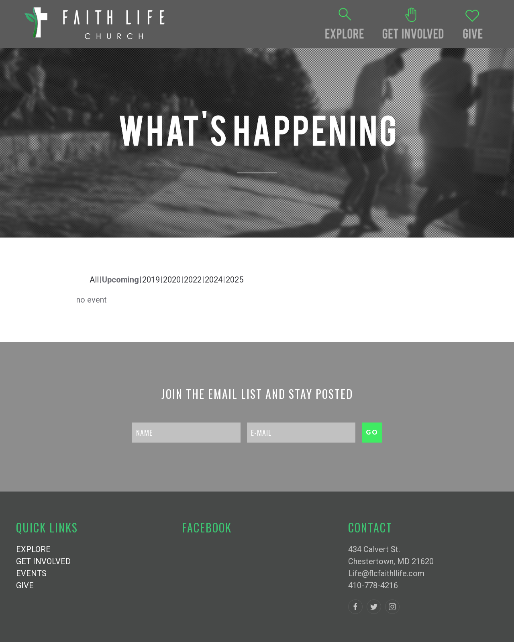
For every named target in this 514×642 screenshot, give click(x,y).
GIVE (25, 585)
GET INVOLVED (43, 561)
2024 (213, 279)
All (94, 279)
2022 (193, 279)
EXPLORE (33, 549)
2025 (234, 279)
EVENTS (31, 573)
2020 (172, 279)
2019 (151, 279)
